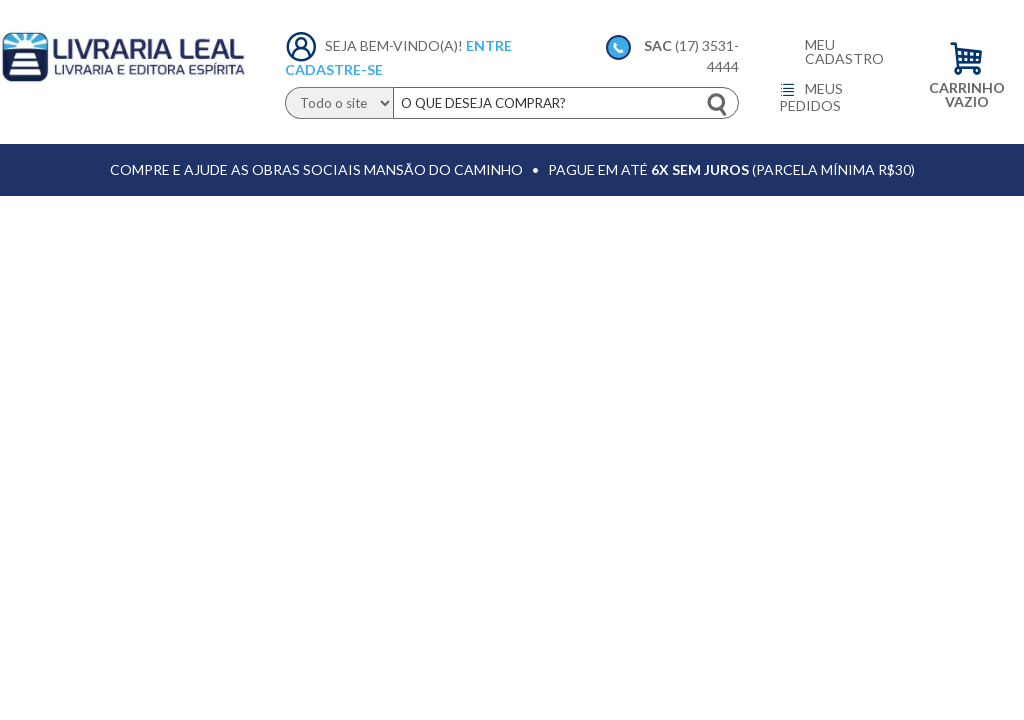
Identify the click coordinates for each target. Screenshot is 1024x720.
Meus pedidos (811, 97)
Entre (489, 45)
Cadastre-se (334, 69)
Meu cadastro (844, 52)
